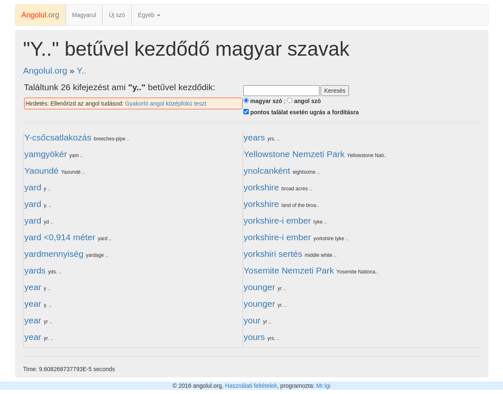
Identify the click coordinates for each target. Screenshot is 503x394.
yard (33, 187)
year (33, 287)
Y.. (81, 70)
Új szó (117, 15)
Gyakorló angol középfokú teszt (165, 103)
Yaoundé (42, 170)
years (254, 137)
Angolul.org (45, 70)
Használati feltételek (251, 385)
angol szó (304, 101)
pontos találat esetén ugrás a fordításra (301, 112)
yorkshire (261, 187)
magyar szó (262, 101)
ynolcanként (267, 170)
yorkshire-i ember (277, 220)
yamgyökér (46, 154)
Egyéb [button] (149, 15)
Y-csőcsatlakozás (58, 137)
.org (40, 15)
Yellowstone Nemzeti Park (294, 154)
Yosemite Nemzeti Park (289, 270)
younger (259, 287)
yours (254, 337)
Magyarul (84, 15)
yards (35, 270)
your (252, 320)
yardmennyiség (54, 254)
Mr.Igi (323, 385)
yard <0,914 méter (60, 237)
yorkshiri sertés (273, 254)
